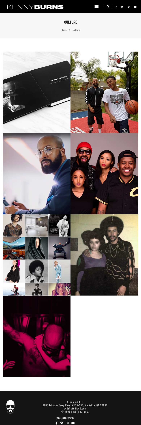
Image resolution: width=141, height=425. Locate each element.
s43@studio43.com (70, 411)
